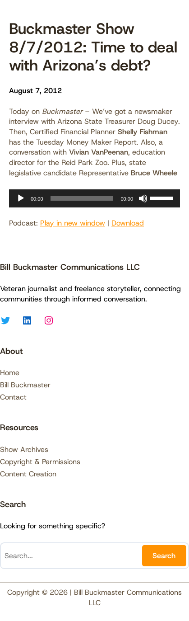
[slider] (82, 198)
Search (163, 555)
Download (127, 223)
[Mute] (143, 198)
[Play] (20, 198)
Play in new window (72, 223)
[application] (94, 198)
